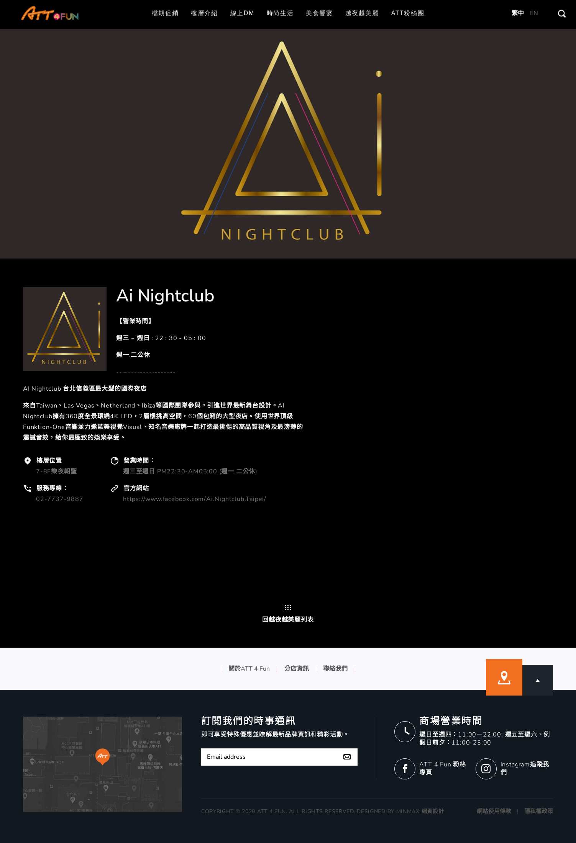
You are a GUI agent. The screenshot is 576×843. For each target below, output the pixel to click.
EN (534, 4)
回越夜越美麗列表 (287, 613)
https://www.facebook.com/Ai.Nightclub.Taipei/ (194, 499)
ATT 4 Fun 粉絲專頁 (442, 768)
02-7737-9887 (60, 499)
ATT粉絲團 (408, 4)
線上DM (242, 4)
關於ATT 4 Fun (249, 669)
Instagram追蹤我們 (525, 768)
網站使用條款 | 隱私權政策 (515, 811)
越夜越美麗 (362, 4)
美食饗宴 (319, 4)
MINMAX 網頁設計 (420, 811)
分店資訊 (296, 669)
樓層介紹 (204, 4)
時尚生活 (280, 4)
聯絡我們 (335, 669)
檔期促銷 (165, 4)
